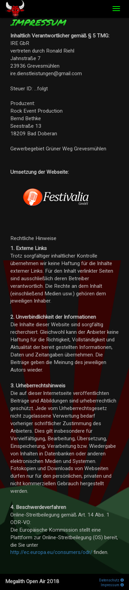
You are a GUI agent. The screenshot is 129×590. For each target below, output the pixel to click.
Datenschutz (111, 580)
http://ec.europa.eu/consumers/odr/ (51, 552)
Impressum (112, 585)
